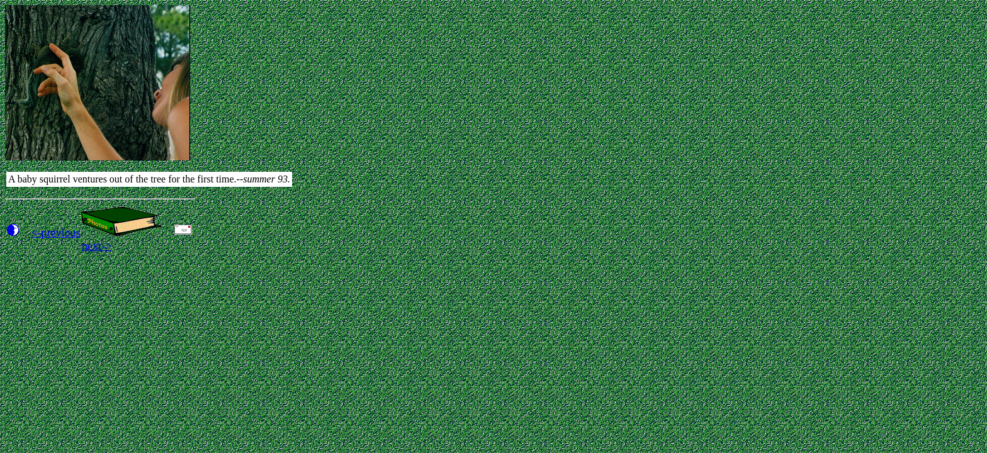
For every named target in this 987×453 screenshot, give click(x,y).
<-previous (55, 232)
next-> (96, 246)
